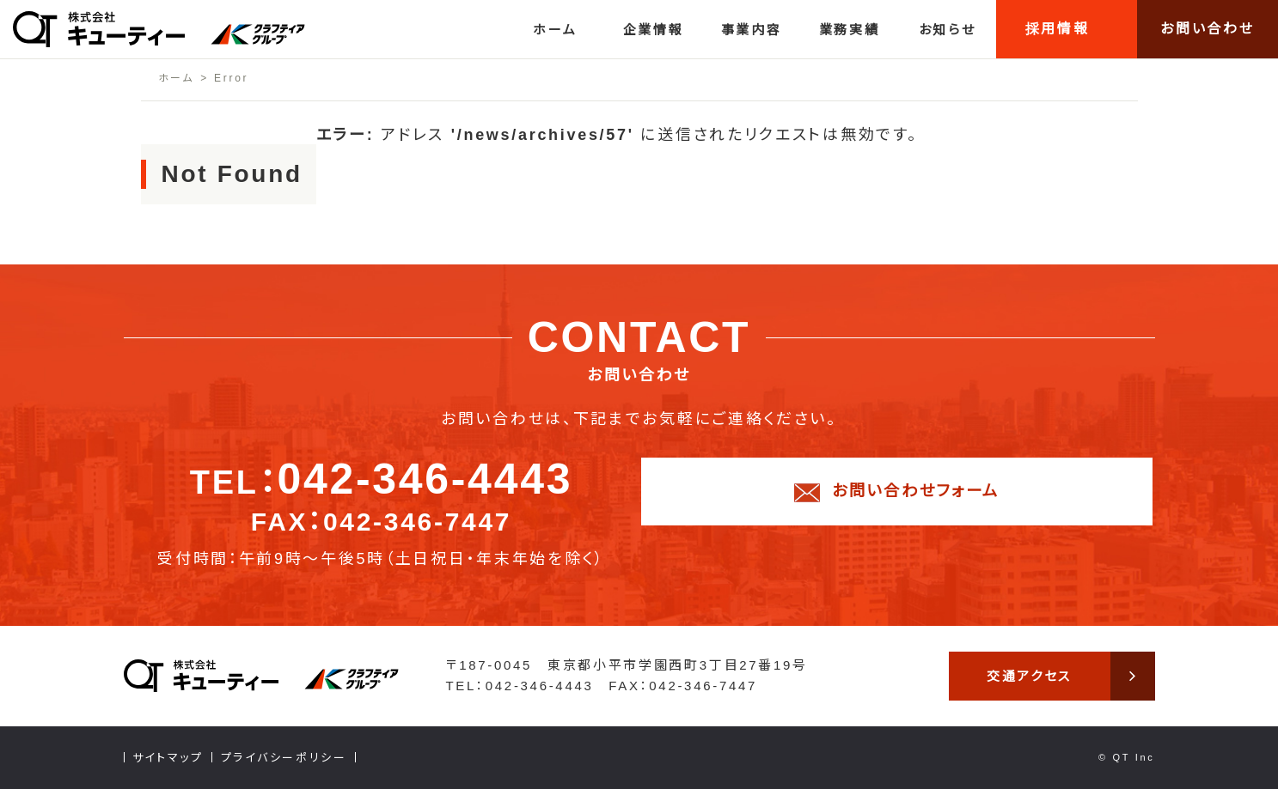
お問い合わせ (1207, 28)
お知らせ (947, 29)
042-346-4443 (424, 479)
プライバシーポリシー (284, 757)
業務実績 (849, 29)
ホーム (555, 29)
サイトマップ (168, 757)
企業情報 (653, 29)
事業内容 (751, 29)
